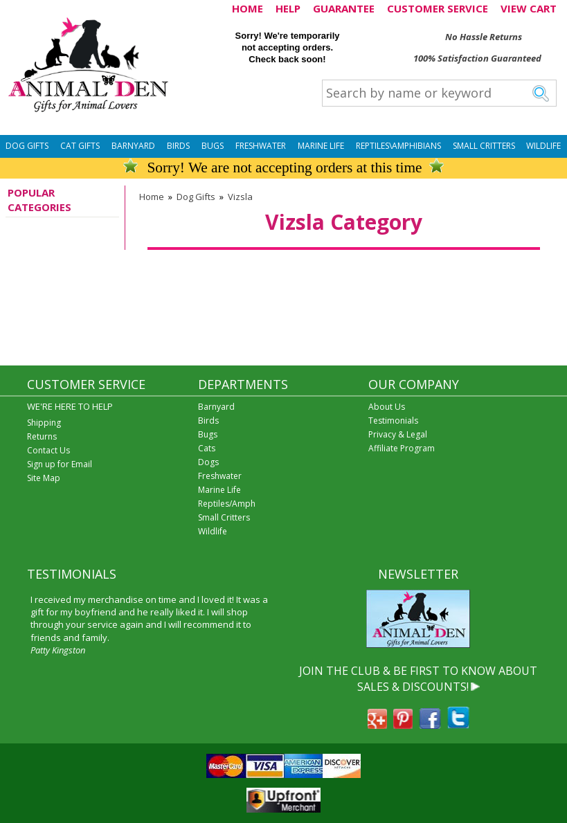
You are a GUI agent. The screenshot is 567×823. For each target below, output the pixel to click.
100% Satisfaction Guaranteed (477, 58)
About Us (386, 407)
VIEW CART (529, 8)
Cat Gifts (80, 146)
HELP (288, 8)
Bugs (212, 146)
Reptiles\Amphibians (398, 146)
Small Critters (484, 146)
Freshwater (260, 146)
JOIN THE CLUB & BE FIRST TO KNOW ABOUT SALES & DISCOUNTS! (418, 678)
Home (151, 196)
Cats (206, 448)
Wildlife (543, 146)
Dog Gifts (27, 146)
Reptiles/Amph (226, 503)
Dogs (208, 462)
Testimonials (393, 420)
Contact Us (48, 450)
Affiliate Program (401, 448)
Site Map (43, 478)
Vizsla (240, 196)
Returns (42, 436)
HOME (247, 8)
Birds (178, 146)
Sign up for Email (59, 464)
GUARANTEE (344, 8)
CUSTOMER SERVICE (437, 8)
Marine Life (321, 146)
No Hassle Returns (483, 36)
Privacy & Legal (397, 434)
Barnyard (133, 146)
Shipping (44, 422)
